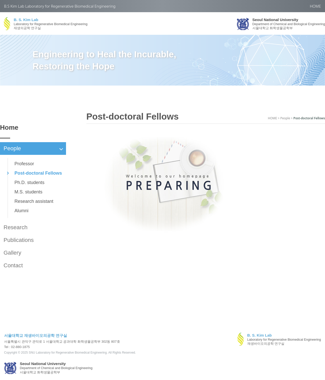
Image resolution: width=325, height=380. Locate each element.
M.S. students (28, 191)
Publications (19, 240)
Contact (13, 265)
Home (9, 127)
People (33, 148)
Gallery (12, 253)
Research (15, 227)
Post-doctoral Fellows (38, 173)
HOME (315, 6)
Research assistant (33, 201)
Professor (24, 163)
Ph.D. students (29, 182)
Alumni (21, 210)
